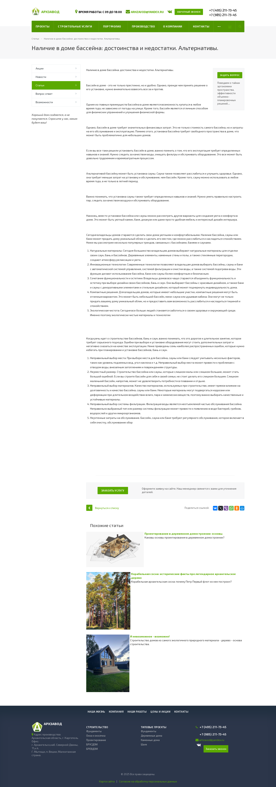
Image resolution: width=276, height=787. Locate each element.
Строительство (97, 727)
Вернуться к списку (102, 508)
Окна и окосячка (95, 735)
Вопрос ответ (44, 93)
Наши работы (137, 711)
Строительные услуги (76, 26)
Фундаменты (94, 731)
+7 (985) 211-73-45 (223, 15)
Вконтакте (199, 745)
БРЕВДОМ (92, 748)
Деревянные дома (151, 735)
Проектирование (96, 740)
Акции (40, 68)
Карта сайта (107, 781)
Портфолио (113, 26)
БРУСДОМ (92, 744)
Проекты (43, 26)
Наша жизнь (96, 711)
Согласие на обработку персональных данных (148, 781)
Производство (143, 26)
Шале (144, 744)
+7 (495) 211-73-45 (223, 10)
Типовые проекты (154, 727)
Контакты (201, 26)
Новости (41, 76)
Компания (116, 711)
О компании (174, 26)
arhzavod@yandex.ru (147, 12)
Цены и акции (160, 711)
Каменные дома (150, 740)
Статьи (40, 85)
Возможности (44, 102)
